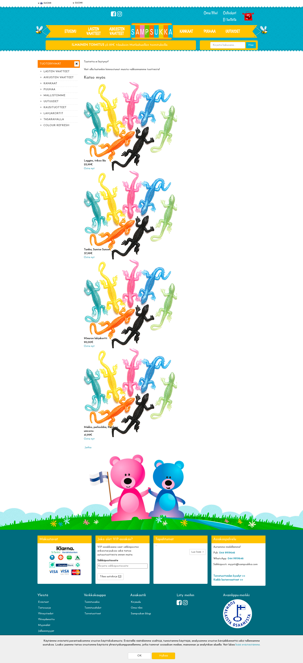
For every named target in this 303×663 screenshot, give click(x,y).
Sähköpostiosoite (107, 560)
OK (139, 655)
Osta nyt (89, 168)
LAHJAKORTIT (53, 113)
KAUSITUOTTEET (54, 107)
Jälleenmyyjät (46, 631)
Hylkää (163, 655)
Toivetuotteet (92, 613)
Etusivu (70, 31)
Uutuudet (233, 31)
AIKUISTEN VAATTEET (116, 31)
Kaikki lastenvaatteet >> (228, 579)
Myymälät (44, 625)
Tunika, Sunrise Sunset (97, 249)
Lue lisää (197, 552)
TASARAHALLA (53, 119)
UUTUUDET (51, 101)
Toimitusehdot (92, 607)
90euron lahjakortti (95, 338)
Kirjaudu (136, 602)
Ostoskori (229, 13)
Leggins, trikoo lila (95, 160)
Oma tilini (211, 13)
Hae (251, 45)
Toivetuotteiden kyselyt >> (229, 576)
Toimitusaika (92, 602)
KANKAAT (186, 31)
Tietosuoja (44, 607)
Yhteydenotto (46, 619)
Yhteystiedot (46, 613)
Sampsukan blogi (141, 613)
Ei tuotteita (229, 19)
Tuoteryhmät (50, 63)
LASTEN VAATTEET (93, 31)
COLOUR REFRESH (56, 125)
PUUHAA (209, 31)
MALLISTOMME (54, 95)
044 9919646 (227, 552)
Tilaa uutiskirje (108, 576)
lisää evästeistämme (248, 644)
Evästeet (43, 602)
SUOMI (78, 3)
